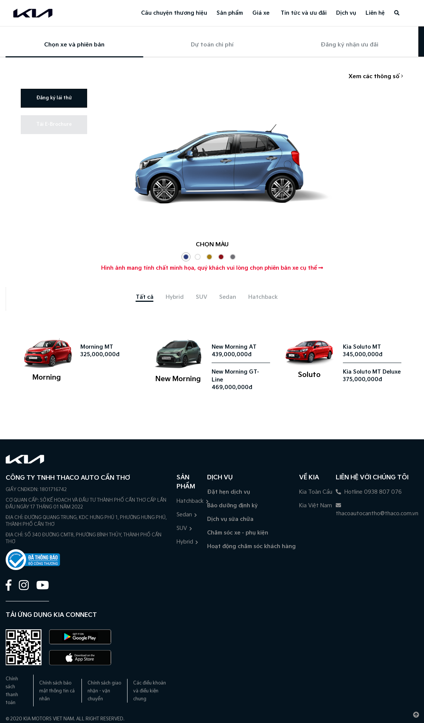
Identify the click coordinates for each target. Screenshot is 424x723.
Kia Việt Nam (315, 505)
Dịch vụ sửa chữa (230, 519)
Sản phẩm (230, 13)
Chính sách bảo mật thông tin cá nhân (57, 691)
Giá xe (260, 13)
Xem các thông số (376, 76)
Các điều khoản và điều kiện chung (149, 691)
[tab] (144, 297)
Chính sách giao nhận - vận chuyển (104, 691)
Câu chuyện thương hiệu (174, 13)
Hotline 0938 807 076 (369, 492)
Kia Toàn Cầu (315, 492)
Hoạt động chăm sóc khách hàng (251, 546)
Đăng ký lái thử (54, 98)
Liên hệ (375, 13)
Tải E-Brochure (54, 124)
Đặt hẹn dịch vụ (228, 492)
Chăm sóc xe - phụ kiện (237, 533)
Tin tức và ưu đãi (304, 13)
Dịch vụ (346, 13)
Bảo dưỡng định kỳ (232, 505)
